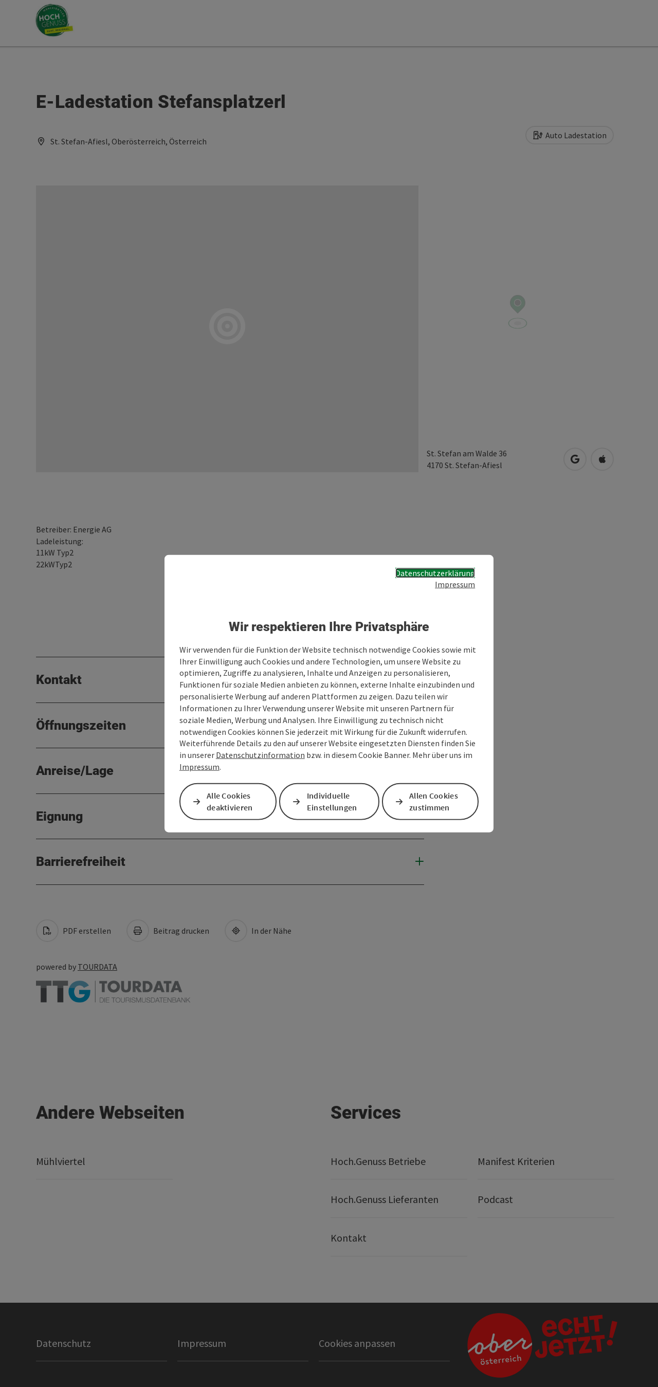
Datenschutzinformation (260, 755)
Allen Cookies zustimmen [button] (433, 801)
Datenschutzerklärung (435, 572)
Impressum (455, 584)
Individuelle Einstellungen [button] (332, 801)
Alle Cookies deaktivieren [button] (230, 801)
